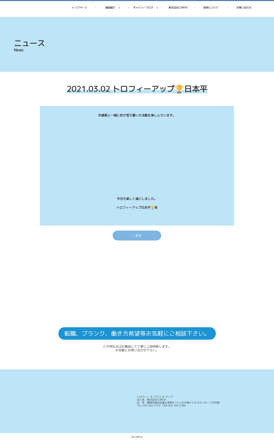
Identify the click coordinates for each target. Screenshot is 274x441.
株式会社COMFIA (178, 7)
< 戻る (137, 235)
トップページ (79, 7)
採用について (210, 7)
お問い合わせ (243, 7)
